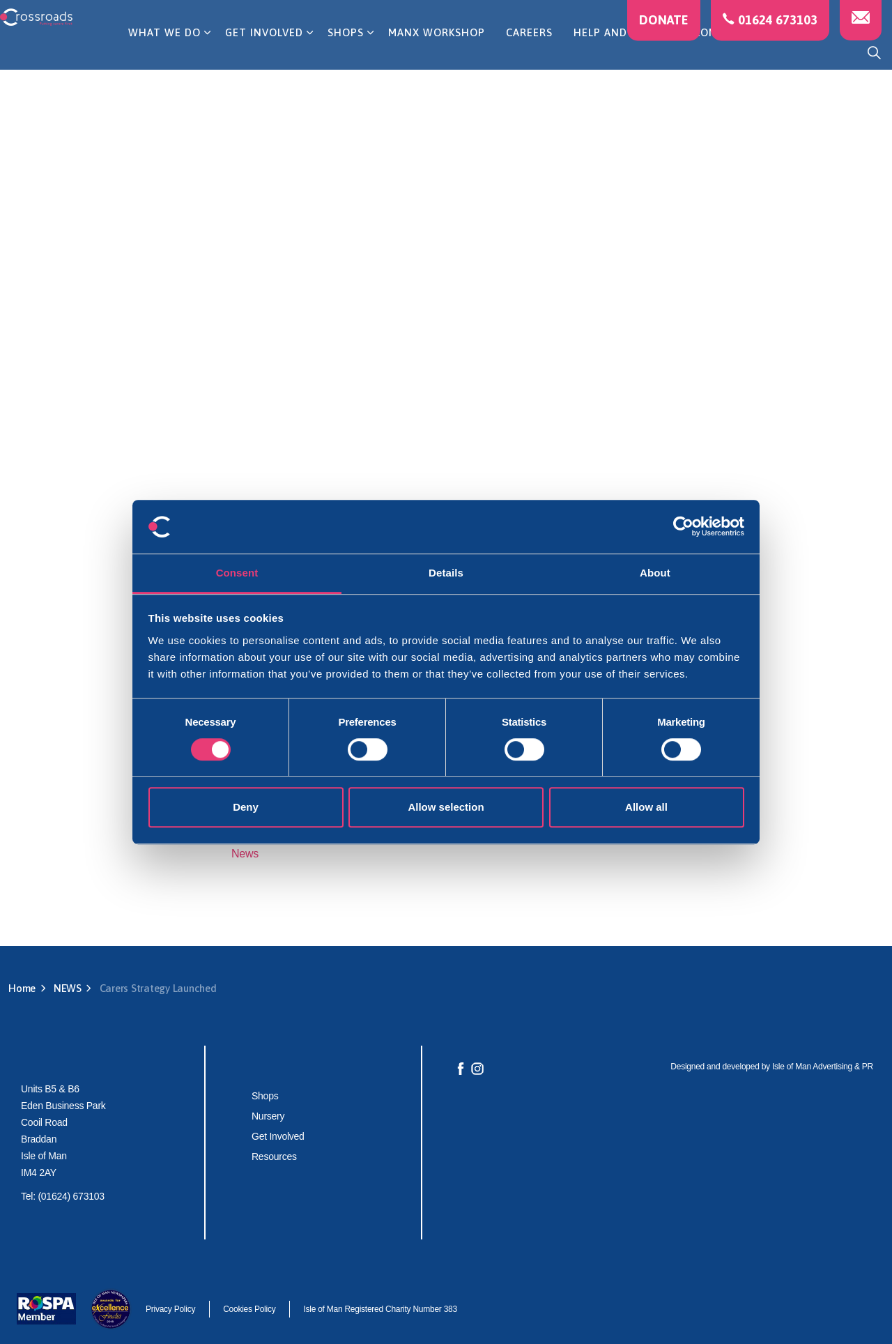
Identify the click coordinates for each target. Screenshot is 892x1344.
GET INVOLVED (264, 52)
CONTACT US (728, 52)
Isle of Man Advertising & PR (822, 1066)
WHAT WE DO (164, 52)
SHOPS (346, 52)
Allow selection (446, 807)
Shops (265, 1095)
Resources (274, 1156)
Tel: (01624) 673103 (63, 1196)
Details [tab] (446, 573)
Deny (246, 807)
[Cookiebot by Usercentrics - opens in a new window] (683, 527)
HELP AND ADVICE (621, 52)
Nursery (268, 1116)
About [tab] (655, 573)
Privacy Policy (170, 1309)
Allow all (646, 807)
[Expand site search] (874, 52)
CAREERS (529, 52)
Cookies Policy (249, 1309)
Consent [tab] (237, 573)
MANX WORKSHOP (436, 52)
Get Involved (278, 1136)
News (245, 854)
